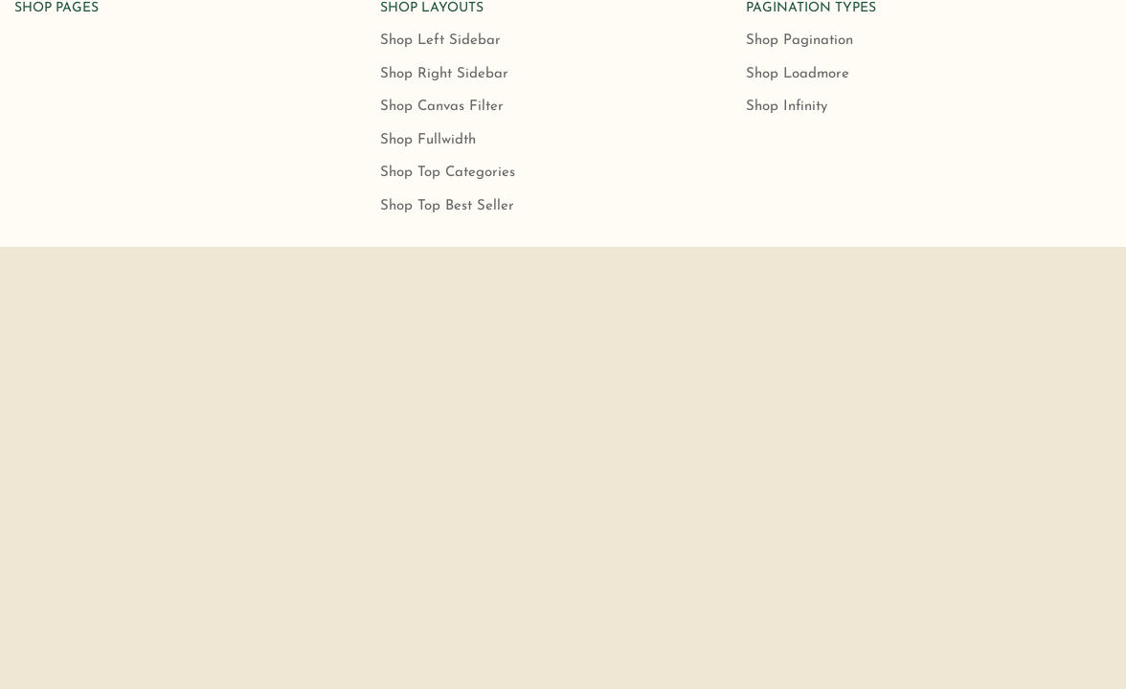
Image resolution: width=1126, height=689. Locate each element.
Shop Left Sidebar (440, 40)
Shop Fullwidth (428, 140)
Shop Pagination (799, 40)
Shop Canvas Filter (442, 107)
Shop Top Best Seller (447, 206)
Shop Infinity (786, 107)
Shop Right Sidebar (444, 74)
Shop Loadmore (797, 74)
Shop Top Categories (447, 173)
